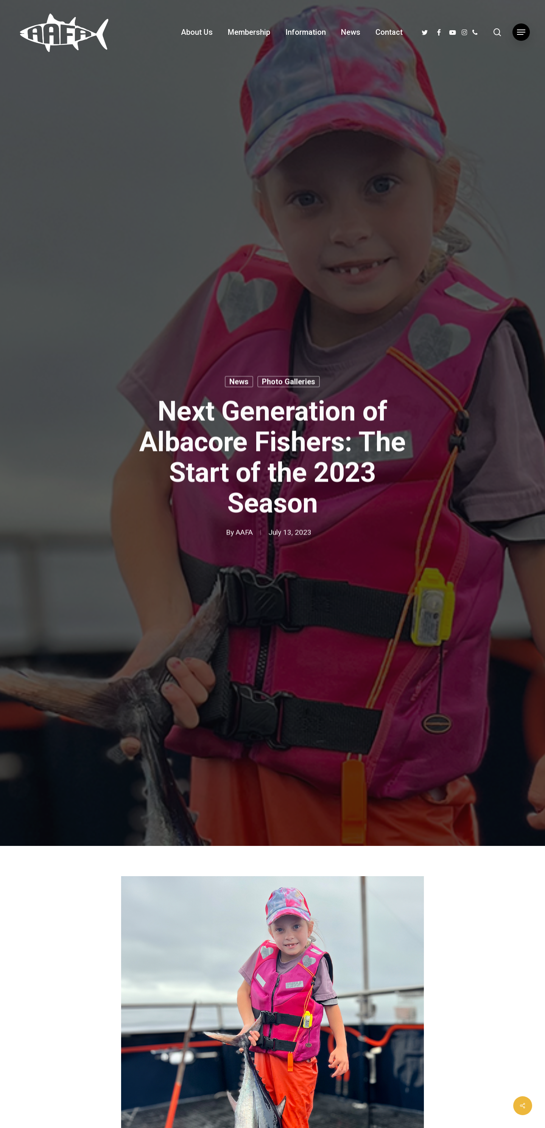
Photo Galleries (288, 383)
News (239, 383)
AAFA (244, 534)
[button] (521, 32)
